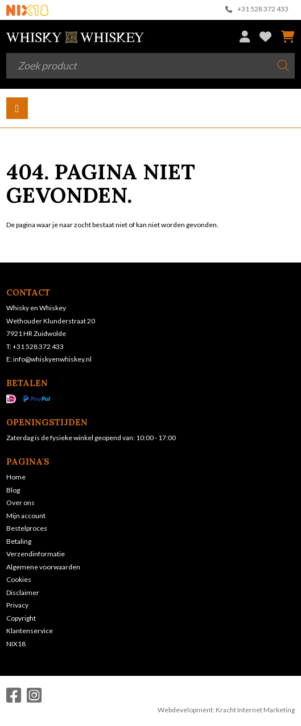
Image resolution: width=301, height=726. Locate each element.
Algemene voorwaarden (43, 567)
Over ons (20, 502)
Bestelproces (26, 528)
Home (16, 477)
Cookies (18, 579)
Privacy (17, 605)
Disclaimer (22, 592)
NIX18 (16, 643)
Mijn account (26, 515)
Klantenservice (29, 630)
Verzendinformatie (35, 553)
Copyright (21, 618)
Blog (13, 490)
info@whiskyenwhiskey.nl (52, 359)
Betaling (18, 541)
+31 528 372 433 (257, 9)
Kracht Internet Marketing (255, 710)
